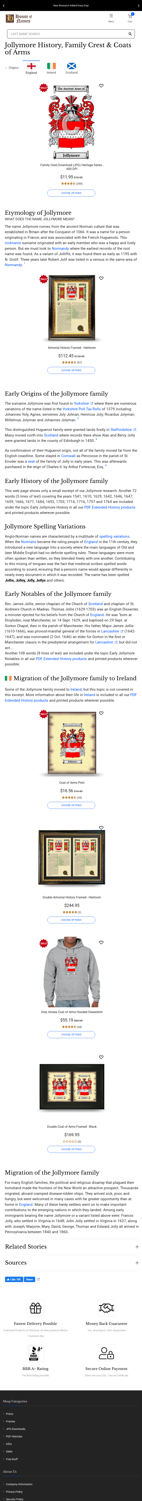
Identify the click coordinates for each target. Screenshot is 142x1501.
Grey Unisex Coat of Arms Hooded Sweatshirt (72, 1012)
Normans (28, 542)
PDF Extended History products (109, 507)
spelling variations (114, 536)
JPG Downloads (15, 1428)
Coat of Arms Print (71, 783)
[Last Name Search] (71, 33)
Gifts (9, 1444)
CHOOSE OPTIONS (71, 193)
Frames (10, 1421)
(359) (79, 183)
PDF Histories (14, 1436)
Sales (9, 1451)
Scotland (71, 68)
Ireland (51, 68)
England (91, 542)
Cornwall (68, 456)
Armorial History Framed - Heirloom (72, 348)
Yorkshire (81, 403)
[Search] (130, 34)
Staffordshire (121, 429)
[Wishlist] (101, 85)
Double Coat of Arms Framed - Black (72, 1126)
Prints (9, 1413)
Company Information (19, 1484)
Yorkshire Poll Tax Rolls (82, 409)
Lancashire (110, 631)
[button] (72, 1245)
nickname (13, 243)
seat (31, 461)
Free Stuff (12, 1459)
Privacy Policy (14, 1491)
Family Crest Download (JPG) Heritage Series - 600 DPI (72, 167)
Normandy (60, 248)
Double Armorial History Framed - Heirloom (72, 897)
